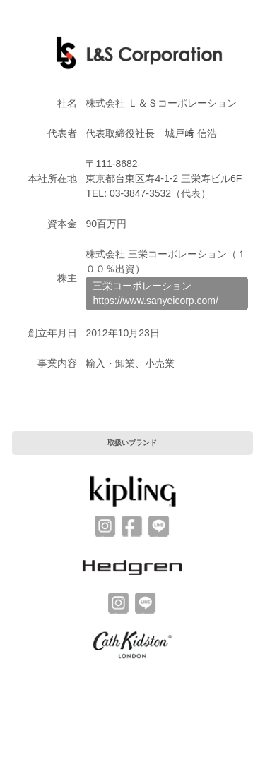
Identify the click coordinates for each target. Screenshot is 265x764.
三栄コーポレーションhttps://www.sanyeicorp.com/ (155, 293)
